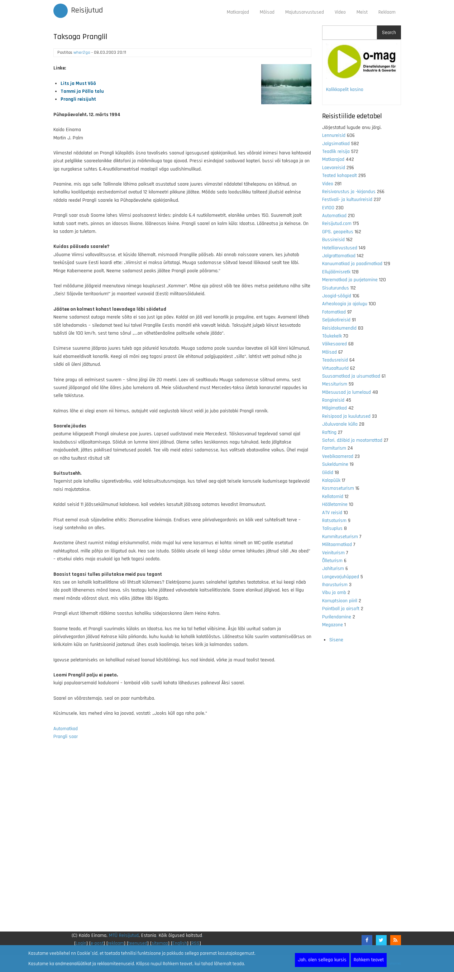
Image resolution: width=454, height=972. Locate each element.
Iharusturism (335, 584)
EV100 (328, 208)
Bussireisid (333, 239)
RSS (195, 943)
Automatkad (65, 729)
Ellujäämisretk (336, 272)
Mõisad (267, 12)
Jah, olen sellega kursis (322, 960)
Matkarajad (238, 12)
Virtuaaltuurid (335, 368)
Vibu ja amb (334, 592)
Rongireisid (333, 400)
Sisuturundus (335, 288)
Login (81, 943)
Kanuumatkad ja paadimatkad (352, 263)
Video (340, 12)
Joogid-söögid (336, 296)
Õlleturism (332, 560)
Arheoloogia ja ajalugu (344, 304)
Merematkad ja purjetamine (350, 280)
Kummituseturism (340, 536)
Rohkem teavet (369, 960)
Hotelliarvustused (339, 248)
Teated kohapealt (339, 175)
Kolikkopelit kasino (344, 89)
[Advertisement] (182, 840)
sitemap (160, 943)
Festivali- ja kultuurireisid (347, 199)
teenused (137, 943)
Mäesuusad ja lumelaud (346, 392)
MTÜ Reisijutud (124, 935)
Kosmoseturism (338, 488)
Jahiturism (333, 568)
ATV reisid (332, 512)
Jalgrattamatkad (338, 256)
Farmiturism (334, 448)
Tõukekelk (332, 336)
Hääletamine (335, 504)
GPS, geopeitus (337, 232)
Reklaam (387, 12)
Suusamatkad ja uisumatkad (351, 376)
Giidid (327, 472)
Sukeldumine (335, 464)
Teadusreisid (335, 360)
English (179, 943)
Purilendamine (336, 617)
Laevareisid (333, 167)
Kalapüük (331, 480)
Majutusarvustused (304, 12)
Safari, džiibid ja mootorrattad (352, 440)
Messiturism (334, 384)
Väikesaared (334, 344)
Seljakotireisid (336, 320)
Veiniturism (333, 553)
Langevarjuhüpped (340, 577)
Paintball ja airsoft (340, 608)
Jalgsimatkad (336, 143)
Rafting (329, 432)
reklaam (116, 943)
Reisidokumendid (339, 328)
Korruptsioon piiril (339, 601)
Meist (362, 12)
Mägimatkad (334, 408)
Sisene (336, 640)
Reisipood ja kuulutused (346, 416)
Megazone (332, 625)
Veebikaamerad (337, 456)
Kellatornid (332, 496)
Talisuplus (332, 528)
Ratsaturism (334, 520)
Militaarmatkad (337, 544)
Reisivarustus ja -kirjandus (349, 191)
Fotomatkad (334, 312)
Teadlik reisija (336, 151)
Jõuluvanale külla (340, 424)
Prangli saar (65, 736)
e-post (97, 943)
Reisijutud (87, 10)
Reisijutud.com (337, 223)
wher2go (81, 52)
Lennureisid (333, 135)
